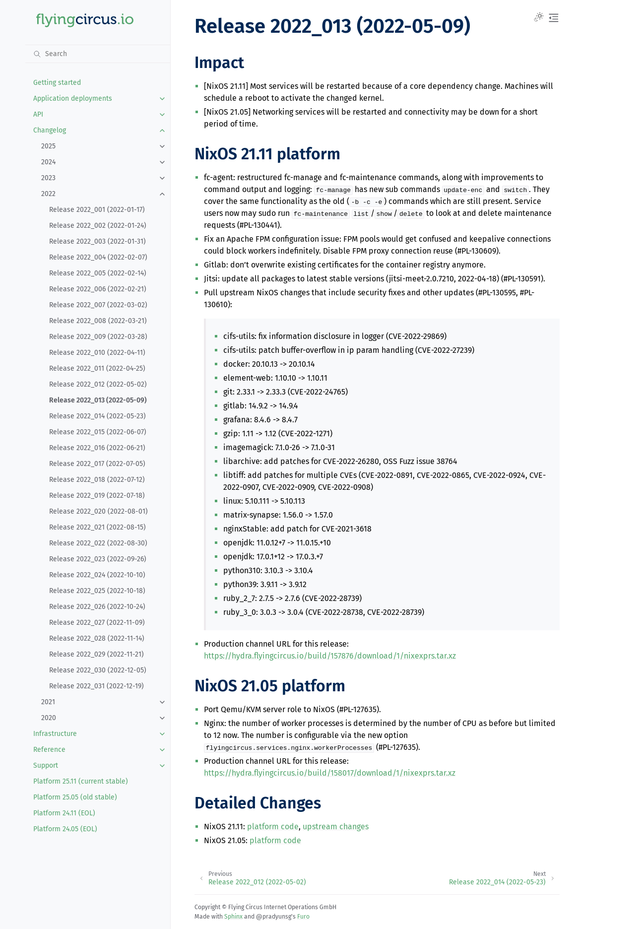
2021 (48, 702)
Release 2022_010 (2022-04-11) (97, 352)
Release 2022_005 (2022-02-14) (97, 273)
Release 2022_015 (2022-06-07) (97, 432)
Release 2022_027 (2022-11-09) (97, 622)
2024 (48, 162)
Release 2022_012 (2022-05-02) (98, 384)
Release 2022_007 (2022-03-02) (98, 305)
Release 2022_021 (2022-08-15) (97, 527)
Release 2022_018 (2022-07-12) (97, 479)
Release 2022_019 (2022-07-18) (97, 495)
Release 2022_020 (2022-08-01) (98, 511)
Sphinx (233, 916)
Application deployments (72, 98)
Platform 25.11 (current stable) (80, 781)
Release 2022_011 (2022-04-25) (97, 368)
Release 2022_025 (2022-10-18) (97, 591)
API (38, 114)
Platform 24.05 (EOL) (65, 829)
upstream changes (336, 826)
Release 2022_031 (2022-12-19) (96, 686)
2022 (48, 194)
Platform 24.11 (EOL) (64, 813)
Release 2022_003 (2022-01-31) (97, 241)
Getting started (57, 82)
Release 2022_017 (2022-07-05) (97, 464)
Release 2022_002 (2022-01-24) (97, 225)
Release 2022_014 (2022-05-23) (97, 416)
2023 (48, 178)
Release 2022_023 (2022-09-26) (97, 559)
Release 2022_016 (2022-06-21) (97, 448)
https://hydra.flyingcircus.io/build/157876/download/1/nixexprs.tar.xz (330, 656)
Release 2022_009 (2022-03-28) (98, 336)
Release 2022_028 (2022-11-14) (96, 638)
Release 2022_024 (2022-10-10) (97, 575)
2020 (48, 718)
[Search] (97, 54)
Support (45, 765)
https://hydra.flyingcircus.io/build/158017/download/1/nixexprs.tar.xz (329, 773)
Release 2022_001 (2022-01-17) (97, 209)
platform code (273, 826)
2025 (48, 146)
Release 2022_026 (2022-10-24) (97, 606)
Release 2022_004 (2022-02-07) (98, 257)
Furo (303, 916)
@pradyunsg (273, 916)
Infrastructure (55, 734)
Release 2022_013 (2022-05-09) (98, 400)
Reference (49, 749)
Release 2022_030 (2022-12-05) (97, 670)
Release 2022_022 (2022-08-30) (98, 543)
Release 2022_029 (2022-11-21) (96, 654)
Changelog (49, 130)
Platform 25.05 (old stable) (75, 797)
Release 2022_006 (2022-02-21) (97, 289)
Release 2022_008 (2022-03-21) (98, 321)
